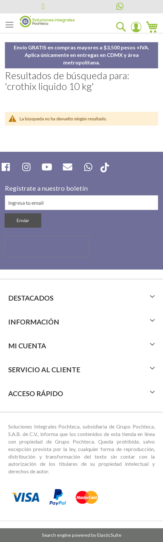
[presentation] (47, 246)
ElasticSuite (109, 535)
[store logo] (47, 21)
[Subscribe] (23, 220)
